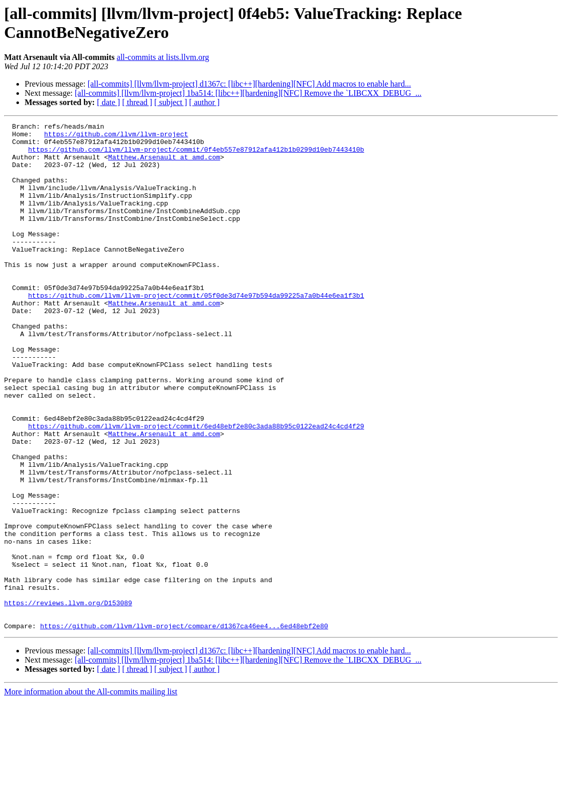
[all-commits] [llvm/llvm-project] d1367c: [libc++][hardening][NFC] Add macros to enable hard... (249, 83)
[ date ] (108, 102)
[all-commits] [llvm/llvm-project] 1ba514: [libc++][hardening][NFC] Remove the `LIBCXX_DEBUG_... (248, 93)
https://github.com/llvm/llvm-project (116, 136)
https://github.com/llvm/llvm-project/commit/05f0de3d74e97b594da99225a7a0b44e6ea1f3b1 (196, 330)
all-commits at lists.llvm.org (163, 57)
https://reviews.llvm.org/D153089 (68, 699)
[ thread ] (137, 102)
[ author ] (204, 102)
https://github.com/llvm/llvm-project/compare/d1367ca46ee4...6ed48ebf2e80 (184, 727)
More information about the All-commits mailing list (90, 793)
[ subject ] (170, 102)
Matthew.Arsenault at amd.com (164, 164)
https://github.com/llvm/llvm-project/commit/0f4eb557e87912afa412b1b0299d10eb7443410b (196, 155)
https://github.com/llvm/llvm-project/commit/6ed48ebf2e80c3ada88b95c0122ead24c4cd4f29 (196, 487)
